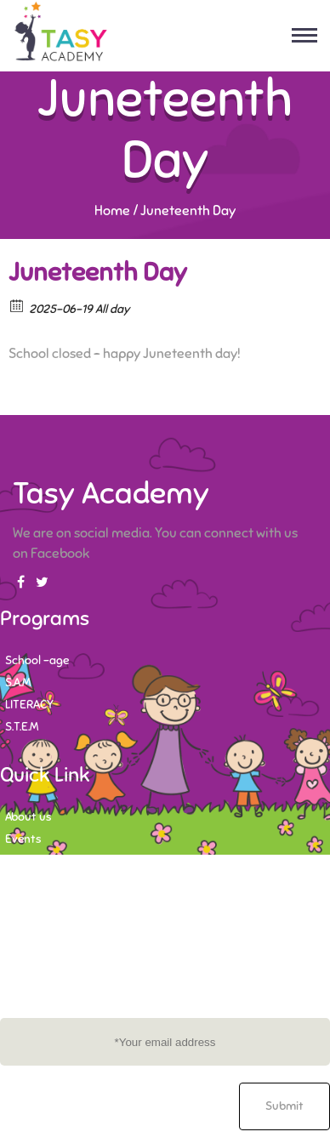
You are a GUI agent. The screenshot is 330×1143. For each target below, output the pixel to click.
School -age (37, 660)
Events (23, 839)
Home (112, 210)
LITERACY (29, 704)
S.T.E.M (21, 726)
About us (28, 817)
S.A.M (18, 682)
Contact (26, 861)
